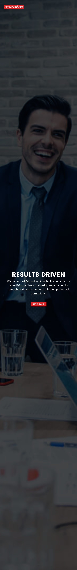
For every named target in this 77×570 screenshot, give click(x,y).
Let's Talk (38, 304)
